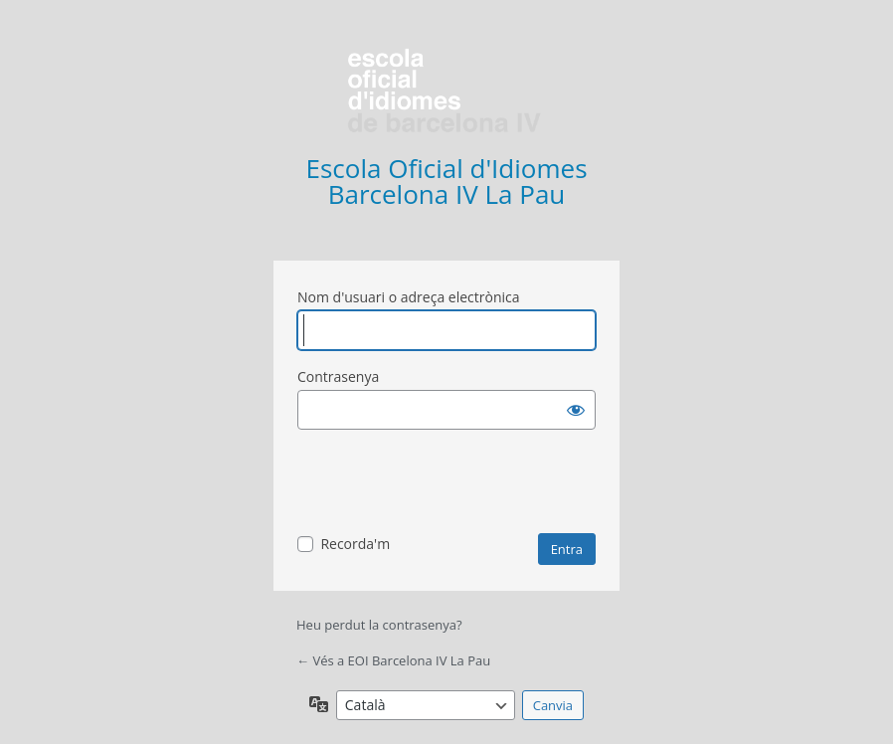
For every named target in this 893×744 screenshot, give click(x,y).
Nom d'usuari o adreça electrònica (408, 296)
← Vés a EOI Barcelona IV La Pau (393, 660)
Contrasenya (338, 376)
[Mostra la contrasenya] (576, 410)
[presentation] (448, 484)
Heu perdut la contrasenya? (379, 625)
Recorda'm (355, 543)
